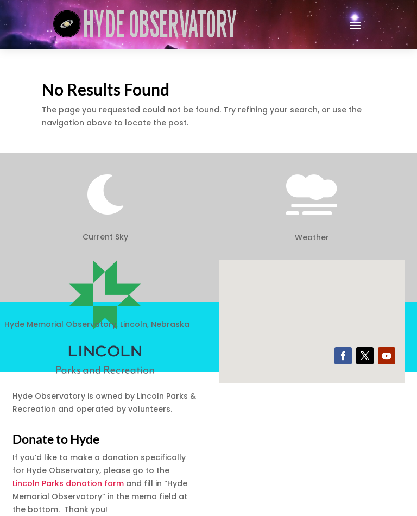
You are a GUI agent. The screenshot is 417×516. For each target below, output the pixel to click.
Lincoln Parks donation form (68, 483)
